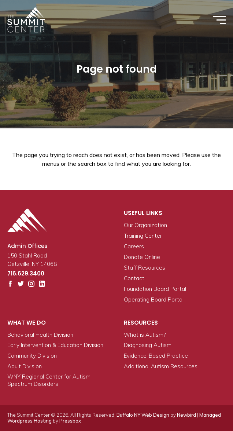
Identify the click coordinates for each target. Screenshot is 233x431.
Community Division (32, 355)
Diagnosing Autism (147, 344)
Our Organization (145, 225)
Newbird (186, 415)
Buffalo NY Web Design (142, 415)
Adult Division (24, 366)
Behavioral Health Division (40, 334)
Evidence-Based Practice (156, 355)
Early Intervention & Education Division (55, 344)
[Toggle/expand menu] (219, 20)
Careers (134, 246)
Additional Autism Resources (160, 366)
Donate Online (142, 256)
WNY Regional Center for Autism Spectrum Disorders (48, 380)
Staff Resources (144, 267)
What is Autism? (145, 334)
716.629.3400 (25, 273)
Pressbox (70, 421)
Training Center (143, 235)
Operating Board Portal (154, 299)
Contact (134, 278)
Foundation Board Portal (155, 288)
